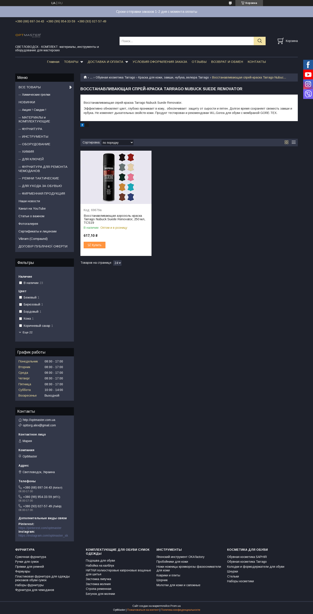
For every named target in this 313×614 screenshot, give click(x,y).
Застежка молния (98, 584)
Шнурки (232, 571)
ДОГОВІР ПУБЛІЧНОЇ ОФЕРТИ (42, 246)
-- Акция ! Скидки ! (32, 110)
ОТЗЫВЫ (199, 61)
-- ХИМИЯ (26, 151)
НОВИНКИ (26, 102)
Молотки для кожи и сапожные (178, 585)
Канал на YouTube (32, 208)
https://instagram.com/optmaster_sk (43, 535)
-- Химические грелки (34, 94)
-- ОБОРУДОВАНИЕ (34, 144)
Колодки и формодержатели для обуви (255, 566)
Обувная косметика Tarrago (115, 77)
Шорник (162, 580)
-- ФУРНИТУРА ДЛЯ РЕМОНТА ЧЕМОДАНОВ (42, 169)
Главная (53, 61)
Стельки (233, 576)
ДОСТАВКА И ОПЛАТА (105, 61)
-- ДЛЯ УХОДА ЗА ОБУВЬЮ (40, 186)
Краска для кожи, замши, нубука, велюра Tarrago (173, 77)
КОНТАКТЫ (257, 61)
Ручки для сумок (27, 561)
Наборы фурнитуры (29, 585)
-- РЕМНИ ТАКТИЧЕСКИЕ (38, 178)
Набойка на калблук (100, 565)
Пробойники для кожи (172, 561)
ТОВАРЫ (71, 61)
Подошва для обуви (100, 560)
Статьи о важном (31, 216)
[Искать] (260, 41)
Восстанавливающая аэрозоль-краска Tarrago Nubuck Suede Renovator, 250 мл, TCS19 (114, 219)
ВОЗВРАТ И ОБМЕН (227, 61)
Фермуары (22, 571)
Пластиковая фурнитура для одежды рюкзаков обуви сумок (42, 578)
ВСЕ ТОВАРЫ (29, 87)
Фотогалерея (28, 223)
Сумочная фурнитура (30, 557)
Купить (97, 245)
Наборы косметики (240, 581)
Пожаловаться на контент (143, 609)
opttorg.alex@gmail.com (39, 425)
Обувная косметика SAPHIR (247, 557)
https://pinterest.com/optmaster (40, 528)
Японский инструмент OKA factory (180, 557)
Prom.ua (175, 605)
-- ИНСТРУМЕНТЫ (33, 136)
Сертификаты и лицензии (37, 231)
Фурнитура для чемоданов (34, 590)
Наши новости (29, 201)
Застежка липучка (98, 579)
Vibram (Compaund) (33, 238)
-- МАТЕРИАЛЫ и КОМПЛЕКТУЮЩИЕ (34, 119)
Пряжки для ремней (29, 566)
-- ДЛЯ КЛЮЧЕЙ (31, 159)
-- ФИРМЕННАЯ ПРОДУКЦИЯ (41, 193)
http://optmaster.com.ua (39, 420)
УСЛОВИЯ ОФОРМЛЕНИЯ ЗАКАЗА (160, 61)
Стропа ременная (98, 589)
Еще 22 (28, 332)
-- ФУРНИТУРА (30, 129)
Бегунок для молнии (100, 594)
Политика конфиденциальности (180, 609)
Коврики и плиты (168, 575)
